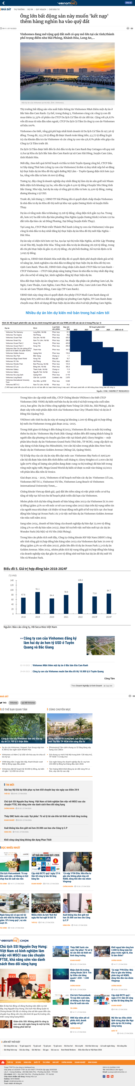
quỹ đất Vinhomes (28, 702)
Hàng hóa (7, 832)
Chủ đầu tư (54, 9)
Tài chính (3, 884)
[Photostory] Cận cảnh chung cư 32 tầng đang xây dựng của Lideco (70, 748)
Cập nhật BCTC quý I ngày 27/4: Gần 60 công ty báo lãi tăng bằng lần (45, 876)
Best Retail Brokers (68, 1050)
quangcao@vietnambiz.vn (117, 1072)
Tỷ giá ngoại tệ (25, 1046)
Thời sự (7, 794)
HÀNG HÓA (27, 1062)
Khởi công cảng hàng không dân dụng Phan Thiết (27, 839)
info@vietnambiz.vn (16, 1081)
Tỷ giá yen (47, 1046)
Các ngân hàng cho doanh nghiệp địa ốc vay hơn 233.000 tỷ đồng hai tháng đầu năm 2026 (69, 763)
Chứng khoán (9, 808)
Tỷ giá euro (57, 1046)
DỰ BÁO (18, 1062)
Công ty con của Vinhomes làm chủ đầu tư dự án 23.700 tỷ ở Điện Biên (21, 740)
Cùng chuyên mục (60, 709)
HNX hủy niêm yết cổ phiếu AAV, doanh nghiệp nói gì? (79, 1021)
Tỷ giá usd (37, 1046)
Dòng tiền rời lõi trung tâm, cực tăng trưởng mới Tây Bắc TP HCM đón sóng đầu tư (69, 740)
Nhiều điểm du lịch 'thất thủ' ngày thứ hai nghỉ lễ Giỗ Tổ (44, 916)
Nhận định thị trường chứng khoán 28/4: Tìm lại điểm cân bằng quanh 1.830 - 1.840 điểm (80, 975)
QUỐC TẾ (37, 1062)
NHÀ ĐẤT (56, 1062)
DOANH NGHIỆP (80, 1062)
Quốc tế (114, 1031)
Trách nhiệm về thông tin (13, 1083)
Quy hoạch (41, 9)
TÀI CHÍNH (46, 1062)
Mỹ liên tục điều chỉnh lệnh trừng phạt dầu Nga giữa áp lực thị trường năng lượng (122, 1022)
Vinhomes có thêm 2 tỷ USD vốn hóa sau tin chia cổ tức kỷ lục (23, 756)
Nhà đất (6, 9)
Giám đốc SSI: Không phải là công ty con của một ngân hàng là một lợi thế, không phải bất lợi (32, 1024)
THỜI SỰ (10, 1062)
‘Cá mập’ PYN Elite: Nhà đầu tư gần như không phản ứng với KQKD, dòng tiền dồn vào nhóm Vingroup (77, 877)
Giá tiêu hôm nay (91, 1046)
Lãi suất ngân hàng (107, 1046)
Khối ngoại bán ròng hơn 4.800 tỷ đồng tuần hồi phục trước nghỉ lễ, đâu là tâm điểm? (122, 951)
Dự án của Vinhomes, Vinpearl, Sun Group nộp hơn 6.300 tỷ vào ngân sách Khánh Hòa (23, 748)
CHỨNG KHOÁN (67, 1062)
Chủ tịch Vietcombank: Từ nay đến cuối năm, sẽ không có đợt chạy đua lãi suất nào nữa (14, 876)
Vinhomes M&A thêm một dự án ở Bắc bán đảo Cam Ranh (60, 665)
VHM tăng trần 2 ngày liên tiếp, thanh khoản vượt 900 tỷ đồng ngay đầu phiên (22, 763)
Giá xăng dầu (122, 1046)
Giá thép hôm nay (10, 1050)
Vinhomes (13, 702)
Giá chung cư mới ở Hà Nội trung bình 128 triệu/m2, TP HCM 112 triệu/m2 (70, 756)
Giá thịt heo (36, 1050)
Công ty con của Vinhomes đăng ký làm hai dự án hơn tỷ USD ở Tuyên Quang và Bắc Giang (50, 642)
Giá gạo (45, 1050)
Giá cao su (55, 1050)
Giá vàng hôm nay (10, 1046)
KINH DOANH (92, 1062)
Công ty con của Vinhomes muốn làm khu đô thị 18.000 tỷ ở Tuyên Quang (68, 671)
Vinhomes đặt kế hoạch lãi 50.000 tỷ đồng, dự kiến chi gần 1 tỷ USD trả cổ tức (23, 770)
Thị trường (19, 9)
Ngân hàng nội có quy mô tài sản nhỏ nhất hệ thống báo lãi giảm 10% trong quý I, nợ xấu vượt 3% (13, 919)
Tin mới (9, 784)
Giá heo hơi (68, 1046)
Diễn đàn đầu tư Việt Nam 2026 (90, 1050)
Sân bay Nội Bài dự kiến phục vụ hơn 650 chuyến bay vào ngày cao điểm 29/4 (41, 789)
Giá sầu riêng (24, 1050)
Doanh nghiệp (9, 820)
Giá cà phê (79, 1046)
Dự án (30, 9)
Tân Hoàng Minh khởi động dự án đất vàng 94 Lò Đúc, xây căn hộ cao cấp (69, 770)
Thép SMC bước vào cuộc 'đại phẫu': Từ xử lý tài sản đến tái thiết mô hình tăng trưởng (45, 816)
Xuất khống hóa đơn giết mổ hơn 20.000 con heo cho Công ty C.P (35, 828)
